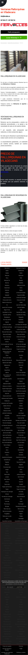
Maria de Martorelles (7, 332)
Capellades (21, 322)
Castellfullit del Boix (7, 521)
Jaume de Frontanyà (7, 307)
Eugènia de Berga (21, 349)
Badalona (21, 400)
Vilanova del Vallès (20, 386)
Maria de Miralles (7, 334)
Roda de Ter (7, 280)
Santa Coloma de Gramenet (7, 352)
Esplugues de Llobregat (7, 491)
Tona (21, 410)
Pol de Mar (21, 435)
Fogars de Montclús (7, 486)
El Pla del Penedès (20, 292)
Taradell (21, 484)
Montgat (7, 506)
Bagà (21, 370)
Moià (7, 518)
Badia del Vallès (7, 383)
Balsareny (21, 362)
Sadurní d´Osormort (7, 302)
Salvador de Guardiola (21, 420)
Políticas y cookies (20, 652)
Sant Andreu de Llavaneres (7, 375)
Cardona (21, 452)
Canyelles (7, 415)
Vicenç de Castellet (7, 420)
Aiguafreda (7, 370)
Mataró (21, 381)
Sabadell (7, 295)
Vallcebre (7, 285)
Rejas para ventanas (4, 42)
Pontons (21, 646)
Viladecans (7, 400)
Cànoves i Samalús (21, 415)
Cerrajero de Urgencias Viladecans (7, 653)
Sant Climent (21, 476)
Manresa (7, 275)
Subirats (7, 290)
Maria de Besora (21, 496)
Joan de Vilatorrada (21, 305)
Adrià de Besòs (21, 378)
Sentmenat (7, 499)
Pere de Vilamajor (7, 422)
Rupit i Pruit (7, 309)
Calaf (21, 309)
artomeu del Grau (21, 393)
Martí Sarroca (7, 508)
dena (7, 450)
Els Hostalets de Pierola (7, 344)
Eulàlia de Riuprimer (7, 349)
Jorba (21, 501)
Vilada (21, 302)
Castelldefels (21, 450)
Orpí (7, 472)
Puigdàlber (7, 513)
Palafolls (7, 462)
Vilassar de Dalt (21, 383)
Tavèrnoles (7, 484)
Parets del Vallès (7, 357)
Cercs (7, 454)
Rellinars (7, 464)
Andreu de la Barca (21, 375)
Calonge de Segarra (21, 268)
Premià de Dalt (7, 467)
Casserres (20, 445)
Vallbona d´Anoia (21, 285)
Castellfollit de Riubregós (21, 521)
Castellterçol (7, 459)
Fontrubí (7, 501)
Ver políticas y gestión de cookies (15, 583)
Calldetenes (21, 270)
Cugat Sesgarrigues (7, 388)
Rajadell (21, 464)
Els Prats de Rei (7, 319)
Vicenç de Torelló (21, 300)
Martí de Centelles (7, 511)
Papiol (20, 513)
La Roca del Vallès (21, 329)
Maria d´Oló (7, 474)
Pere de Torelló (21, 422)
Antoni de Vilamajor (21, 372)
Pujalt (21, 648)
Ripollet (21, 280)
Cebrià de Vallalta (7, 391)
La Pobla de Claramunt (7, 425)
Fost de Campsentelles (7, 430)
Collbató (7, 292)
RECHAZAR (10, 587)
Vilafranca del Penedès (7, 398)
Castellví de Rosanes (7, 457)
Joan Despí (21, 413)
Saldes (21, 290)
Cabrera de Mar (21, 396)
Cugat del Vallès (21, 295)
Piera (7, 355)
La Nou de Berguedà (21, 425)
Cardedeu (21, 319)
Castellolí (21, 511)
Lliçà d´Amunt (21, 339)
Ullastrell (21, 459)
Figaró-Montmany (21, 489)
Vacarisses (7, 287)
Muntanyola (7, 408)
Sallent (7, 381)
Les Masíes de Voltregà (21, 324)
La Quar (7, 476)
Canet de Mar (21, 418)
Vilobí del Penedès (20, 336)
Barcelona (7, 268)
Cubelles (21, 282)
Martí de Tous (21, 508)
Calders (21, 405)
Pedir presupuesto (14, 32)
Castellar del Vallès (21, 312)
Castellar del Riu (7, 314)
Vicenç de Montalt (21, 388)
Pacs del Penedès (21, 462)
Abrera (7, 481)
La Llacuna (21, 494)
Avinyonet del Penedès (7, 403)
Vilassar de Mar (7, 410)
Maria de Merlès (21, 334)
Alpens (7, 367)
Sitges (7, 469)
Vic (7, 305)
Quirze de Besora (21, 432)
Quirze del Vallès (7, 432)
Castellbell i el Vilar (7, 312)
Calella (7, 273)
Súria (21, 287)
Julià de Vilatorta (21, 474)
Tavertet (21, 481)
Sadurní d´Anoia (7, 297)
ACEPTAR (19, 587)
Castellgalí (20, 518)
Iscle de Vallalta (21, 307)
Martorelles (21, 351)
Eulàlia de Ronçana (21, 346)
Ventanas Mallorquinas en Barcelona (13, 42)
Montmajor (21, 504)
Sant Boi (7, 393)
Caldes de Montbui (7, 440)
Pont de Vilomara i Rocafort (7, 649)
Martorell (21, 365)
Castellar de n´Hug (21, 314)
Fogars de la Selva (21, 486)
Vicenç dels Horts (7, 300)
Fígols (7, 489)
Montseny (21, 408)
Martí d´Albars (7, 445)
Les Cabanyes (7, 329)
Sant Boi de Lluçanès (21, 391)
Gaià (21, 499)
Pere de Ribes (21, 442)
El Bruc (7, 341)
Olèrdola (21, 447)
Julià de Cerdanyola (7, 413)
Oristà (21, 472)
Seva (21, 469)
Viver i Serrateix (7, 336)
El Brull (7, 494)
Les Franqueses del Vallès (21, 327)
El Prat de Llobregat (21, 344)
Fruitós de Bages (21, 427)
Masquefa (21, 317)
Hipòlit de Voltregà (21, 437)
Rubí (21, 278)
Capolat (7, 322)
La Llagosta (7, 427)
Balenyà (7, 346)
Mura (7, 278)
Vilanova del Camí (7, 396)
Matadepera (7, 317)
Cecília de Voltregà (20, 297)
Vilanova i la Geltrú (7, 386)
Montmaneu (7, 504)
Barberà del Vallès (7, 362)
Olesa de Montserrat (7, 360)
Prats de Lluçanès (7, 646)
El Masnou (21, 341)
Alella (21, 367)
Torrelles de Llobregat (7, 496)
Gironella (21, 491)
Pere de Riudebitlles (7, 442)
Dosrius (7, 282)
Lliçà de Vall (7, 339)
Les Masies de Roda (7, 327)
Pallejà (21, 516)
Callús (7, 270)
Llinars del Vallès (7, 324)
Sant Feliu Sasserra (21, 440)
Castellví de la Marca (21, 457)
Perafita (21, 355)
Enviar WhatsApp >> (13, 38)
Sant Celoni (7, 479)
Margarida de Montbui (21, 506)
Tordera (21, 479)
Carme (7, 447)
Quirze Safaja (21, 430)
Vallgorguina (7, 365)
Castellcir (7, 452)
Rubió (21, 273)
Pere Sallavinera (7, 437)
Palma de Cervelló (7, 516)
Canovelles (7, 418)
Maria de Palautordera (21, 332)
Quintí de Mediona (7, 435)
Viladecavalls (21, 398)
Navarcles (21, 275)
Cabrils (7, 372)
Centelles (21, 454)
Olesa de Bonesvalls (21, 360)
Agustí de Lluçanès (7, 378)
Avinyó (21, 403)
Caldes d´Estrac (7, 405)
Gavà (21, 357)
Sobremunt (21, 467)
